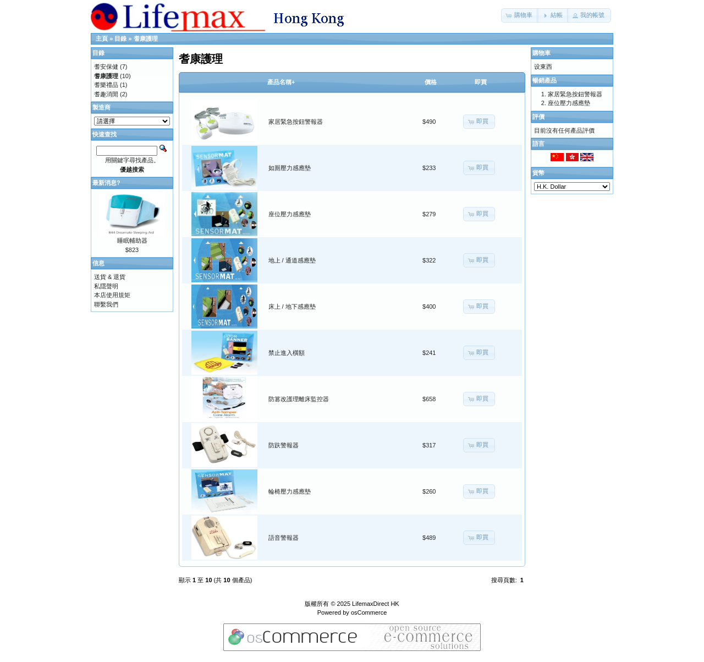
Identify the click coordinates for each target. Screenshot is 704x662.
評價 (538, 116)
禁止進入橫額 (286, 352)
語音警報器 (283, 537)
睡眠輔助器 (132, 240)
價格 (431, 82)
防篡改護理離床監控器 (298, 399)
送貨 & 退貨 (109, 276)
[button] (520, 15)
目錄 (120, 38)
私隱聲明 (106, 286)
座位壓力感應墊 (289, 214)
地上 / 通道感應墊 (292, 260)
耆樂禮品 (106, 84)
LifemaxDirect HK (375, 603)
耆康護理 (146, 38)
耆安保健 (106, 66)
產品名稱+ (281, 82)
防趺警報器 (283, 445)
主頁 (102, 38)
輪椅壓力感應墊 (289, 491)
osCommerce (369, 612)
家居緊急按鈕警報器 (295, 121)
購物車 (541, 53)
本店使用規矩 (112, 295)
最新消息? (106, 182)
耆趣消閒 (106, 94)
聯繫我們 (106, 304)
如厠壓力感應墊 (289, 168)
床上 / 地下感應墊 (292, 306)
